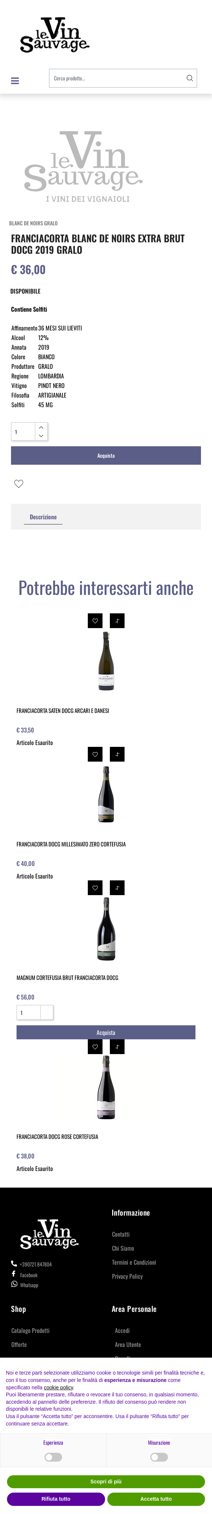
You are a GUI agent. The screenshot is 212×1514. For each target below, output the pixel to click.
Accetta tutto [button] (156, 1499)
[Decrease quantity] (41, 436)
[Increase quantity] (41, 427)
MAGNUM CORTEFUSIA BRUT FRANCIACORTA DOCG (67, 977)
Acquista (106, 455)
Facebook (24, 1275)
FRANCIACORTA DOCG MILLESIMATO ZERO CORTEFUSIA (71, 844)
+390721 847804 (31, 1264)
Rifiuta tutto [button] (56, 1499)
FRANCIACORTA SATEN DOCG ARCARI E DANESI (63, 710)
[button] (190, 78)
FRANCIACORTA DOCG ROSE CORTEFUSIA (57, 1136)
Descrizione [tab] (43, 516)
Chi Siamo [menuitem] (123, 1248)
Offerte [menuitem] (19, 1344)
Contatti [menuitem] (121, 1234)
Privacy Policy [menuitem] (127, 1276)
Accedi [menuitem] (122, 1330)
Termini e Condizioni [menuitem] (134, 1262)
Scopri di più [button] (106, 1481)
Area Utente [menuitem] (128, 1344)
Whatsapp (29, 1285)
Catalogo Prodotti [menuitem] (30, 1330)
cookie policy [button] (58, 1387)
